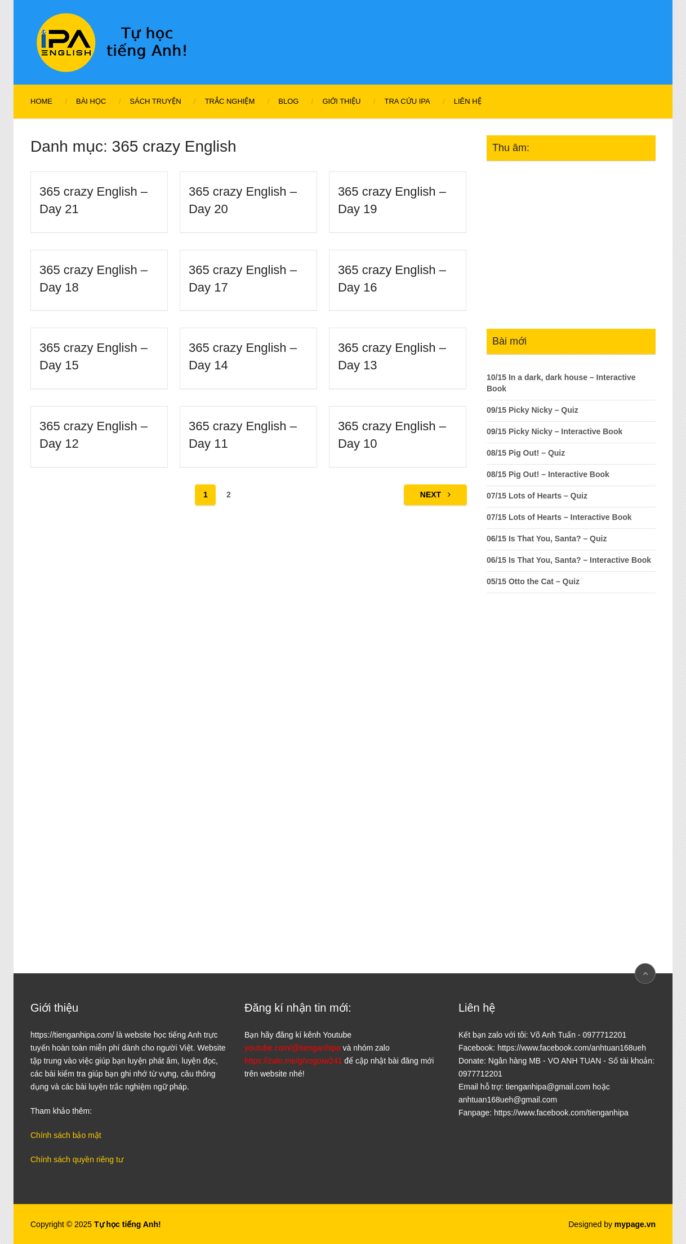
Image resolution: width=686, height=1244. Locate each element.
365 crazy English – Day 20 (243, 200)
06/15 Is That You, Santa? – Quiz (547, 538)
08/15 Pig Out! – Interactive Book (548, 474)
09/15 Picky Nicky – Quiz (532, 409)
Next (435, 494)
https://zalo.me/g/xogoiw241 (293, 1060)
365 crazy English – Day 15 (93, 356)
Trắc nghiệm (230, 101)
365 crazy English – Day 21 (93, 200)
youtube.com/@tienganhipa (292, 1047)
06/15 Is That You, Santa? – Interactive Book (569, 559)
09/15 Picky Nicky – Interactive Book (554, 431)
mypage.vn (635, 1224)
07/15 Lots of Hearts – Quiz (537, 495)
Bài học (91, 101)
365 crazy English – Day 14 (243, 356)
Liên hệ (468, 101)
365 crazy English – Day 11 (243, 435)
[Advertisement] (451, 40)
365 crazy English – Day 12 (93, 435)
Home (41, 101)
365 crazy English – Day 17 (243, 278)
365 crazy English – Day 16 (392, 278)
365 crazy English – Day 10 (392, 435)
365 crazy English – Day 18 (93, 278)
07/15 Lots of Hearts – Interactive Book (559, 517)
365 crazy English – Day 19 (392, 200)
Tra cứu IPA (407, 101)
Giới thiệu (341, 101)
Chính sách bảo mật (65, 1135)
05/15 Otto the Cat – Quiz (533, 581)
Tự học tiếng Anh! (127, 1224)
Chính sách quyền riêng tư (76, 1159)
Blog (288, 101)
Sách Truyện (155, 101)
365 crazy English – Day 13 (392, 356)
